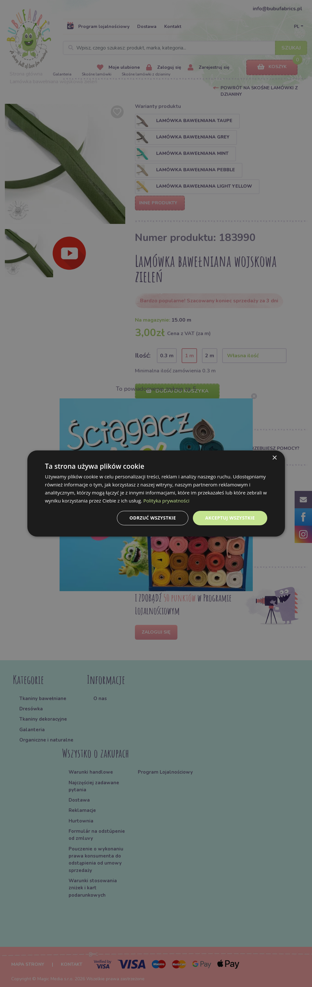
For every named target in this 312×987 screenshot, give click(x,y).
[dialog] (156, 493)
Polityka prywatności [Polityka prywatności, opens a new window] (166, 500)
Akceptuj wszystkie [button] (230, 518)
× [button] (274, 458)
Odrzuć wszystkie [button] (152, 518)
